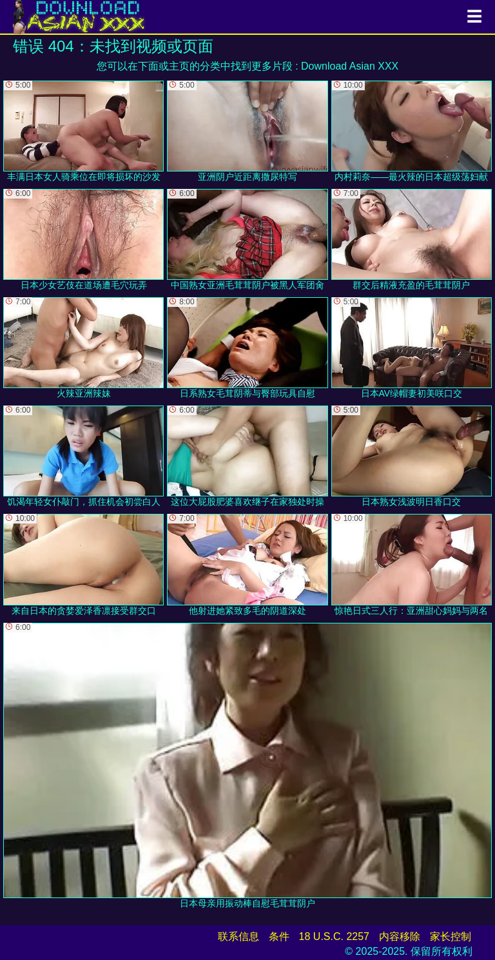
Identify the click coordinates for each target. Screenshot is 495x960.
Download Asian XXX (349, 66)
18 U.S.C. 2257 (334, 936)
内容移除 (399, 936)
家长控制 (450, 936)
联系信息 (238, 936)
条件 (279, 936)
